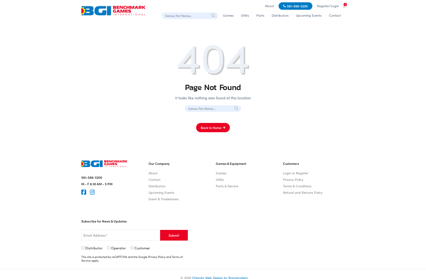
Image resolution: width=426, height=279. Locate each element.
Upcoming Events (309, 15)
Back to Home (211, 127)
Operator (118, 248)
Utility (245, 15)
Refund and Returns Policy (303, 192)
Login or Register (295, 173)
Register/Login (328, 6)
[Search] (213, 15)
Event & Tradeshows (164, 199)
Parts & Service (227, 186)
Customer (142, 248)
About (269, 6)
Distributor (94, 248)
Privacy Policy (293, 179)
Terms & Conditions (297, 186)
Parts (260, 15)
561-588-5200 (297, 6)
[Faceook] (83, 192)
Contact (335, 15)
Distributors (280, 15)
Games (228, 15)
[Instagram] (92, 192)
